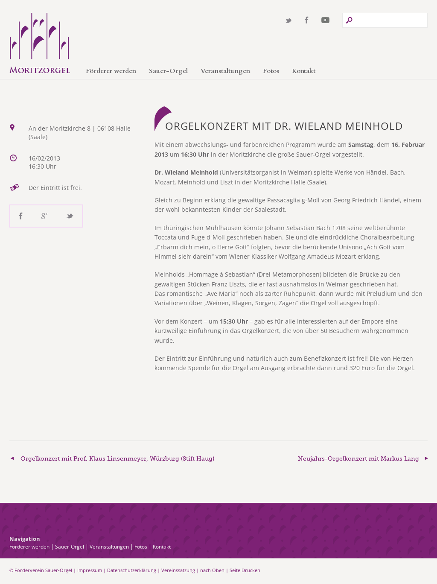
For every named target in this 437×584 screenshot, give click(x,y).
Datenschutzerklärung (131, 570)
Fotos (271, 71)
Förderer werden (111, 71)
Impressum (89, 570)
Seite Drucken (245, 570)
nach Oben (212, 570)
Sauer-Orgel (168, 71)
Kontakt (303, 71)
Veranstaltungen (225, 71)
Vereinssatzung (178, 570)
